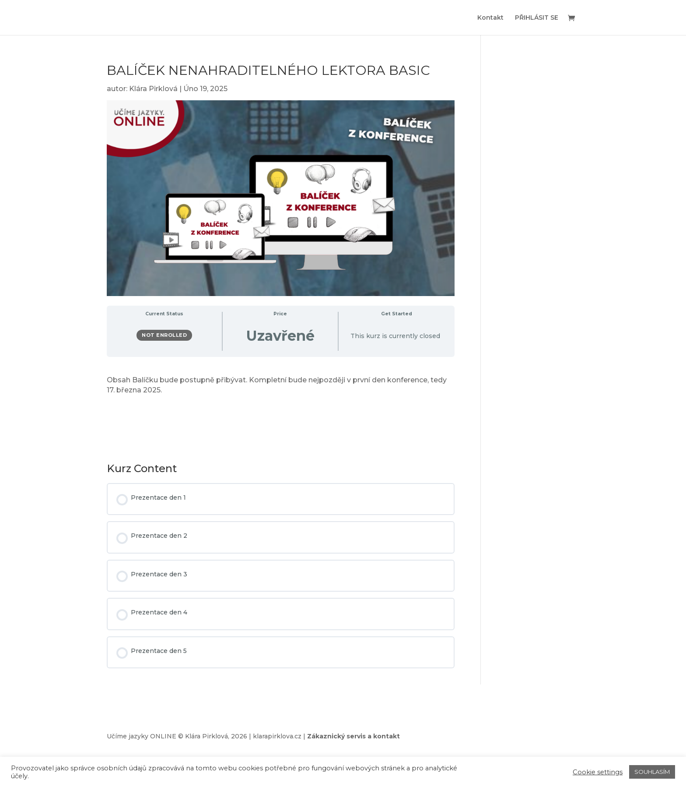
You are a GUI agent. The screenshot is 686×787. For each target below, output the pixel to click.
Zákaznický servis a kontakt (353, 736)
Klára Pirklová (153, 89)
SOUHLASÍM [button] (652, 771)
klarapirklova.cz (277, 736)
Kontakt (490, 17)
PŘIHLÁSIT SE (536, 17)
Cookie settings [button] (598, 772)
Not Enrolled (164, 335)
